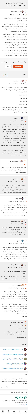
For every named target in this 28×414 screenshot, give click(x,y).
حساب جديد (18, 66)
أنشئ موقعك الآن (22, 405)
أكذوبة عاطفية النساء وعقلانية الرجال (13, 359)
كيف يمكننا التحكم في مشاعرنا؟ (14, 364)
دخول (8, 66)
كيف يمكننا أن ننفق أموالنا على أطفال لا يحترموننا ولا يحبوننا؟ (12, 368)
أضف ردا (15, 84)
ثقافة (22, 15)
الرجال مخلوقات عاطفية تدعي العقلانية (13, 349)
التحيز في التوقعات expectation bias (13, 354)
